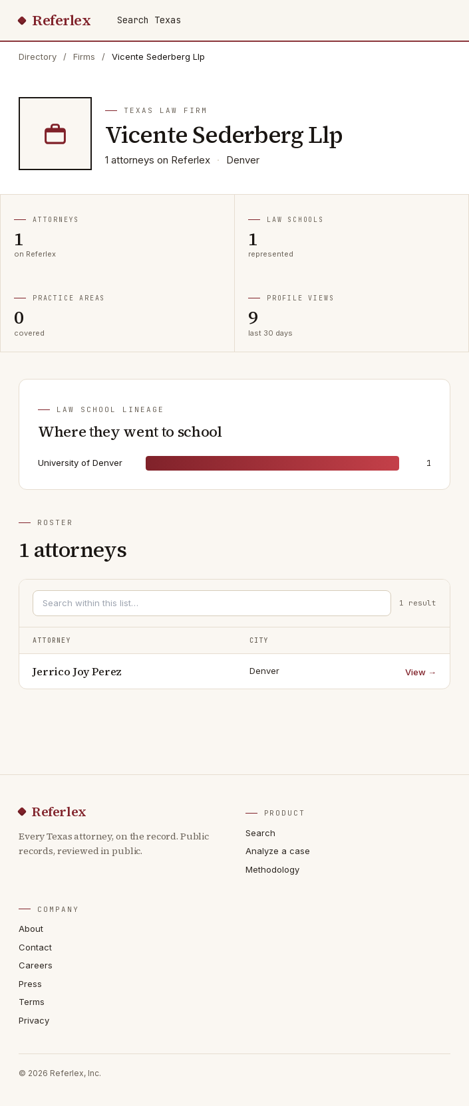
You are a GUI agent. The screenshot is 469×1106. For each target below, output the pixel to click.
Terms (32, 1001)
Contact (35, 947)
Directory (38, 56)
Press (30, 983)
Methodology (272, 869)
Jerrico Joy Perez (77, 671)
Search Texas (149, 20)
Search (260, 833)
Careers (36, 965)
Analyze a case (277, 850)
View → (420, 672)
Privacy (34, 1020)
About (31, 928)
